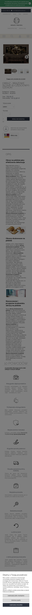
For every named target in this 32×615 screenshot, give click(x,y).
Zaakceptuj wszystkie (16, 605)
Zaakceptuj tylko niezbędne (16, 595)
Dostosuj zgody (16, 600)
